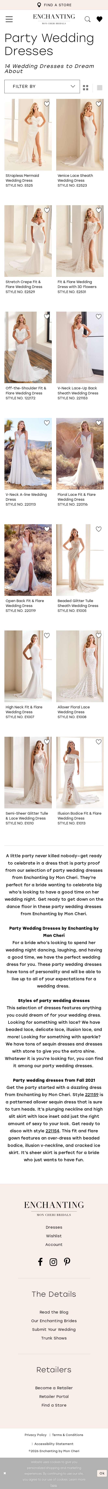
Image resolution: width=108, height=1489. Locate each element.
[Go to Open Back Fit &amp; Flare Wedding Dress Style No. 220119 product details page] (28, 560)
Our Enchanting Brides (54, 1321)
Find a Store (54, 1405)
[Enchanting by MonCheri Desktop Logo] (54, 19)
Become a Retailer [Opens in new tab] (54, 1388)
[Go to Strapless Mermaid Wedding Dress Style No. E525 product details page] (28, 135)
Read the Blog (54, 1312)
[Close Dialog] (5, 1473)
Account (54, 1244)
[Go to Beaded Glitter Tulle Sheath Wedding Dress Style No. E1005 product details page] (80, 560)
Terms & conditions (67, 1435)
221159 (92, 1094)
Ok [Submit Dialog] (102, 1473)
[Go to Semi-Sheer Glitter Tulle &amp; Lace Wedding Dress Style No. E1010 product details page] (28, 772)
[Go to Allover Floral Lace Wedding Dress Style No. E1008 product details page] (80, 666)
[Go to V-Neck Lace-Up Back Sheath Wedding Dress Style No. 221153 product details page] (80, 347)
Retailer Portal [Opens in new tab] (54, 1396)
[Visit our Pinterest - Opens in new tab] (67, 1262)
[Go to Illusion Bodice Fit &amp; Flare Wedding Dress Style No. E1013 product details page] (80, 772)
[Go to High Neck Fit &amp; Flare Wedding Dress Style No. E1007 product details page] (28, 666)
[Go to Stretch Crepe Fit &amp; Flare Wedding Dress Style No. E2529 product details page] (28, 241)
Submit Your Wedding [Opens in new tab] (54, 1329)
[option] (28, 150)
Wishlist (54, 1236)
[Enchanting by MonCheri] (54, 1209)
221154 (52, 1130)
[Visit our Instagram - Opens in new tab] (53, 1262)
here (54, 1485)
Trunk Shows (54, 1338)
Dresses (54, 1227)
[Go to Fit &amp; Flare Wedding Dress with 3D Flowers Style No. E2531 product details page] (80, 241)
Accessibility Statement (53, 1444)
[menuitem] (54, 5)
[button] (9, 19)
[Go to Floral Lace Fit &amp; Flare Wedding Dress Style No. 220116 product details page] (80, 454)
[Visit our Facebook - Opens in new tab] (40, 1262)
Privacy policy (36, 1435)
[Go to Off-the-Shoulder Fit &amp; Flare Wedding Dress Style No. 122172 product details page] (28, 347)
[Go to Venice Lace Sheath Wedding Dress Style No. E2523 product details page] (80, 135)
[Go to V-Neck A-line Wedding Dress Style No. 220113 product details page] (28, 454)
